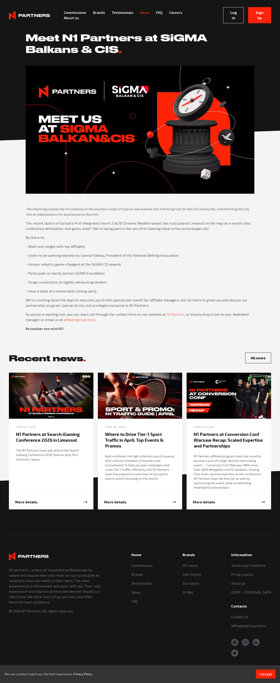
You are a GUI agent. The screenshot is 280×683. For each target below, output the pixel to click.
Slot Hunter (192, 574)
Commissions (142, 565)
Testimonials (141, 583)
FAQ (134, 601)
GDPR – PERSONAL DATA (251, 592)
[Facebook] (234, 642)
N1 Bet (188, 592)
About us (238, 583)
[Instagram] (245, 642)
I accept (265, 674)
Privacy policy (242, 574)
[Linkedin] (256, 642)
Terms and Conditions (248, 565)
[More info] (51, 502)
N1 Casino (190, 565)
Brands (137, 574)
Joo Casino (191, 583)
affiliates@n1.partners (80, 320)
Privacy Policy (82, 674)
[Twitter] (234, 653)
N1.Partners (175, 314)
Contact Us (240, 617)
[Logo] (29, 15)
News (136, 592)
